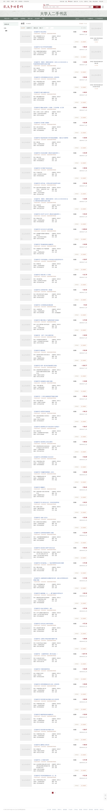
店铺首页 (15, 18)
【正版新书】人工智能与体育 (41, 760)
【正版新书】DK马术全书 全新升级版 (43, 229)
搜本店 (77, 18)
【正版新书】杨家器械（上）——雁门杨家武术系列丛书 (48, 593)
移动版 (80, 809)
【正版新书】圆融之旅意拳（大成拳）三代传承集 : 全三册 (48, 107)
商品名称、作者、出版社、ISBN (51, 7)
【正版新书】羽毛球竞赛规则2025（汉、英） (45, 775)
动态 (43, 18)
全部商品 (23, 18)
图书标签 (91, 809)
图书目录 (86, 809)
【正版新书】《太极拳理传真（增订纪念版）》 (45, 654)
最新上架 (30, 18)
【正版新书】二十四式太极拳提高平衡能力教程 (45, 396)
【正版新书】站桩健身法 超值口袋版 (42, 381)
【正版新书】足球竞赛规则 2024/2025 (43, 457)
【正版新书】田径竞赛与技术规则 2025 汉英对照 (46, 699)
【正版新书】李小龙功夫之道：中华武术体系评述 (46, 502)
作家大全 (102, 809)
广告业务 (70, 809)
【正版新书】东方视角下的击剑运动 (42, 168)
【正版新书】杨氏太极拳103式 (41, 92)
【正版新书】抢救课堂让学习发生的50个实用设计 (46, 426)
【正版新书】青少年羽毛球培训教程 (42, 47)
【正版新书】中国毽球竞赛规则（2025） (44, 472)
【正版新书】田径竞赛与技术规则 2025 (43, 729)
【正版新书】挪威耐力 (39, 487)
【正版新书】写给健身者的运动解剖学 (43, 244)
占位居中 (13, 6)
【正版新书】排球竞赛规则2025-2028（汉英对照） (46, 684)
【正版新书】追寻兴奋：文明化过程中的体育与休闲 (46, 183)
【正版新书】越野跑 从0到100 (41, 744)
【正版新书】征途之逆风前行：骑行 (42, 608)
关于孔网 (49, 809)
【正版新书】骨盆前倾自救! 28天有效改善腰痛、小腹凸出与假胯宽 (50, 138)
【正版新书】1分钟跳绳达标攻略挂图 (43, 305)
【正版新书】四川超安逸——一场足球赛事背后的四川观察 (48, 563)
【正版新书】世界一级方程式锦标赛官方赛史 (45, 365)
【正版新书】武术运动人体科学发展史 (43, 623)
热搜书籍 (96, 809)
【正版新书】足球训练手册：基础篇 (42, 290)
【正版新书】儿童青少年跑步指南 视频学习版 (45, 638)
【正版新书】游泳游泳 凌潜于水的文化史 (44, 548)
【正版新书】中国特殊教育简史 (41, 669)
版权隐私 (65, 809)
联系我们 (54, 809)
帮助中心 (60, 809)
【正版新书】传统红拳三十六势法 (42, 274)
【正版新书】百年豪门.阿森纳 (41, 122)
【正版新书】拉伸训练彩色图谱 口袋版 (43, 532)
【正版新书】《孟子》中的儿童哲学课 (43, 335)
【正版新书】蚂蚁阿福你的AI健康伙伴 (43, 714)
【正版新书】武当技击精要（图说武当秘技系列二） (46, 153)
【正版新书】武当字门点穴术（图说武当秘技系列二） (47, 214)
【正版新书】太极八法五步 (40, 517)
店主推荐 (37, 18)
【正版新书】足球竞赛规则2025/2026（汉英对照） (46, 77)
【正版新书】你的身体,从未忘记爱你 (42, 441)
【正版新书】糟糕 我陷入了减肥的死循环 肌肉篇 (46, 320)
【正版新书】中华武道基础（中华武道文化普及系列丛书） (48, 259)
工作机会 (76, 809)
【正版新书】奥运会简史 (39, 31)
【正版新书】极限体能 (39, 350)
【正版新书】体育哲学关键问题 (41, 411)
